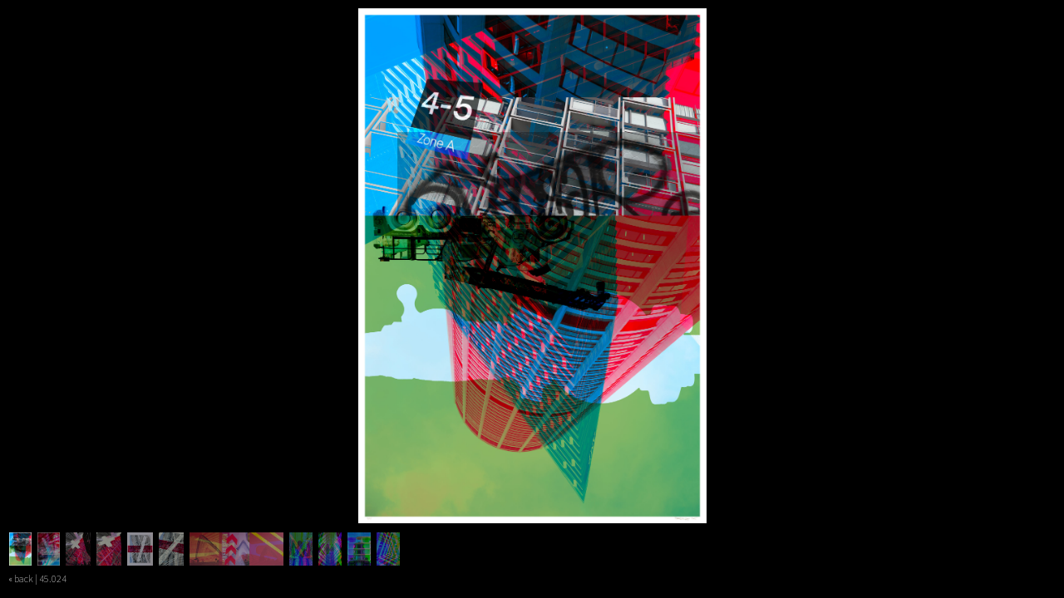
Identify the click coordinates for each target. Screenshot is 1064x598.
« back (20, 578)
